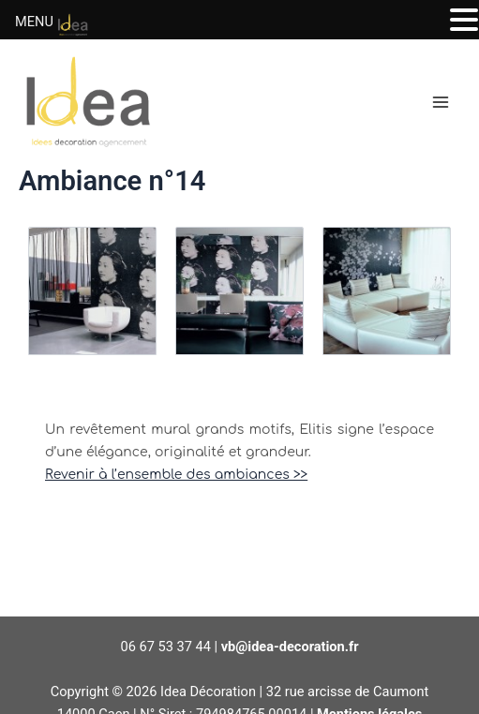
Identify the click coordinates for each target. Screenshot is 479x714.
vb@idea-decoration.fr (290, 646)
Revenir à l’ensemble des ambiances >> (176, 474)
